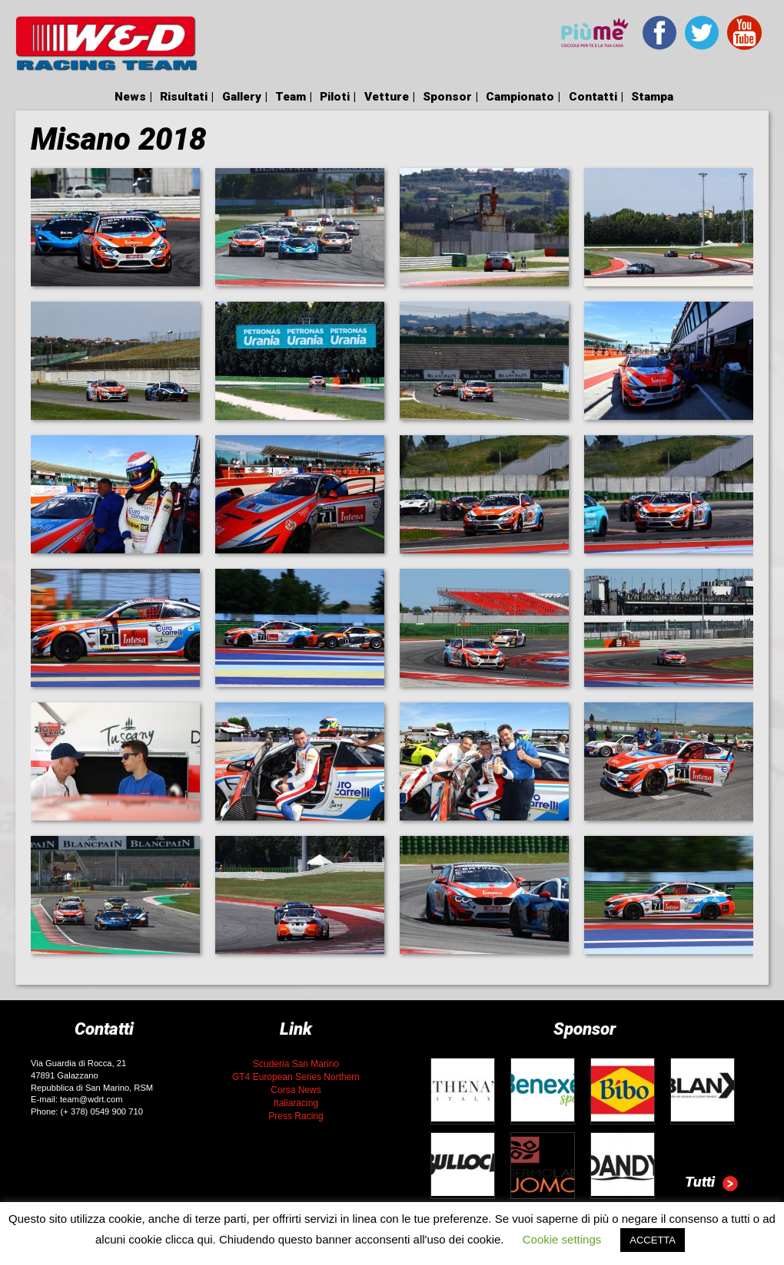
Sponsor (447, 97)
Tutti (711, 1183)
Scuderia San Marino (296, 1064)
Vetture (386, 97)
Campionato (520, 97)
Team (290, 97)
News (130, 97)
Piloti (335, 97)
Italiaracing (296, 1103)
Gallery (241, 97)
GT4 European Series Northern (296, 1077)
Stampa (652, 97)
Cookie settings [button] (562, 1239)
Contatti (593, 97)
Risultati (184, 97)
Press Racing (295, 1116)
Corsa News (296, 1090)
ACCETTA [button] (653, 1240)
